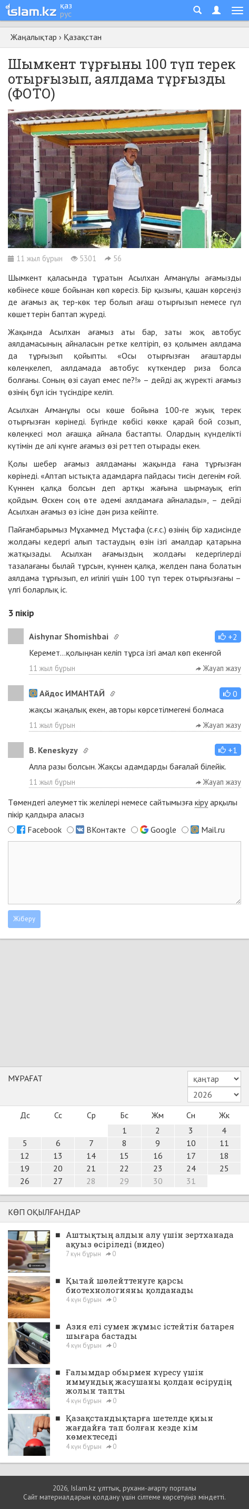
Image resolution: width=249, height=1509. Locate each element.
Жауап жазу (218, 668)
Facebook (44, 829)
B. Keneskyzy (53, 750)
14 (91, 1155)
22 (124, 1168)
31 (191, 1181)
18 (224, 1155)
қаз (66, 5)
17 (191, 1155)
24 (191, 1168)
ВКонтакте (106, 829)
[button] (228, 636)
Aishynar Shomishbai (68, 636)
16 (158, 1155)
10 (191, 1143)
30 (158, 1181)
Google (163, 829)
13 (58, 1155)
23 (158, 1168)
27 (58, 1181)
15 (124, 1155)
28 (91, 1181)
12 (24, 1155)
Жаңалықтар (34, 37)
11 (224, 1143)
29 (124, 1181)
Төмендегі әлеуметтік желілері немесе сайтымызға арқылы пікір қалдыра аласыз (122, 808)
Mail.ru (213, 829)
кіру (201, 802)
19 (24, 1168)
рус (66, 13)
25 (224, 1168)
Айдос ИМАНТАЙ (67, 693)
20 (58, 1168)
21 (91, 1168)
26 (24, 1181)
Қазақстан (83, 37)
